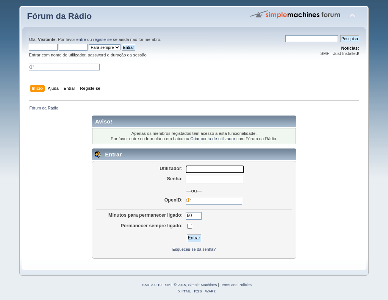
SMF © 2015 (175, 285)
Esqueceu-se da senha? (194, 249)
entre (81, 39)
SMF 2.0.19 (152, 285)
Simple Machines (202, 285)
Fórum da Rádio (59, 16)
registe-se (102, 39)
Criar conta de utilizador (212, 138)
